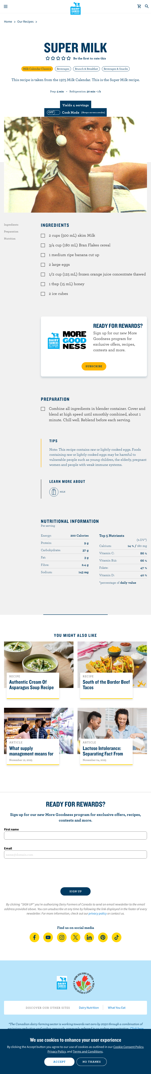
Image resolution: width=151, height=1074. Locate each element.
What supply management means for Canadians (31, 753)
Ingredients (11, 224)
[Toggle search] (147, 6)
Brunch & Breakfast (86, 68)
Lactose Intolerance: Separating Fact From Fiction (103, 753)
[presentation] (75, 873)
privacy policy (98, 913)
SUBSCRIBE (94, 366)
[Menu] (6, 6)
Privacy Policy (57, 1051)
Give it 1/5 (47, 58)
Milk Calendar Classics (37, 68)
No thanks (92, 1061)
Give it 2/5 (53, 58)
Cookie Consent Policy (128, 1047)
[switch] (75, 112)
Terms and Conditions (88, 1051)
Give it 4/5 (63, 58)
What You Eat (116, 1007)
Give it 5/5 (68, 58)
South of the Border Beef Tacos (106, 684)
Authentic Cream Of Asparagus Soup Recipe (31, 684)
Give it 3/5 (58, 58)
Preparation (11, 231)
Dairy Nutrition (89, 1007)
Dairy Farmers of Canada (75, 8)
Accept (59, 1061)
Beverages (63, 68)
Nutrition (10, 238)
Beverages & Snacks (116, 68)
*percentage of (117, 582)
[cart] (139, 6)
